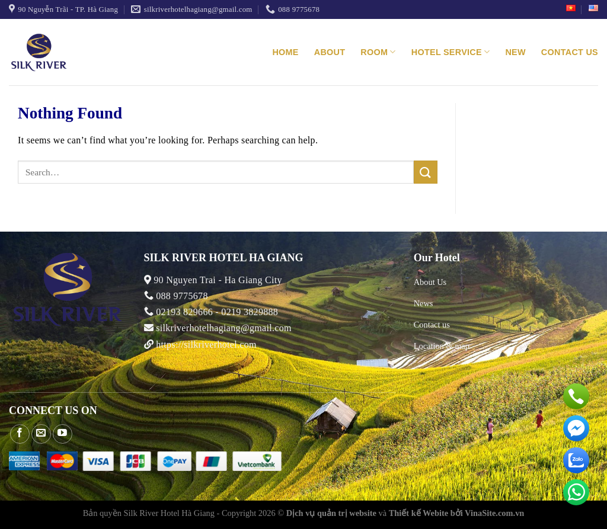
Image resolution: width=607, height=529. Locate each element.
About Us (430, 282)
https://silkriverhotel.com (206, 344)
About (330, 52)
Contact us (569, 52)
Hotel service (450, 51)
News (423, 303)
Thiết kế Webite (419, 513)
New (515, 52)
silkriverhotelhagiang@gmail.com (223, 328)
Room (377, 51)
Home (285, 52)
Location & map (441, 346)
